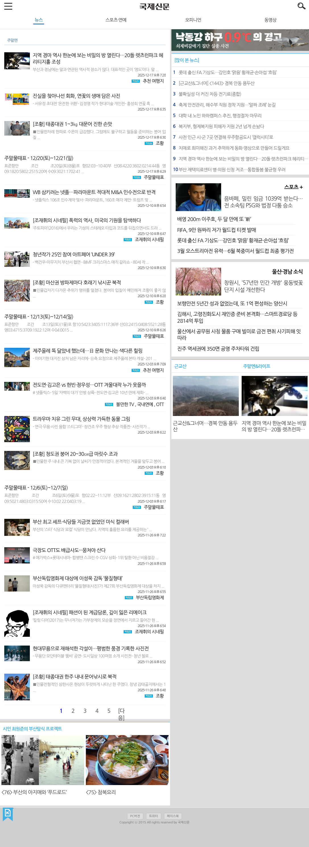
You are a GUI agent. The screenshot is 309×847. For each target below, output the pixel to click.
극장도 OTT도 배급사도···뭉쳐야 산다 (69, 550)
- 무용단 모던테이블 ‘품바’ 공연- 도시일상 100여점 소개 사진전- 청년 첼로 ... (92, 656)
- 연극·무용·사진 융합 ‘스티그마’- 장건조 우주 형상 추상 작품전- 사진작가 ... (91, 427)
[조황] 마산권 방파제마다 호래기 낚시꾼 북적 (77, 282)
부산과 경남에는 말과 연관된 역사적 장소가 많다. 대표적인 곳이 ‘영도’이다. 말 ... (95, 70)
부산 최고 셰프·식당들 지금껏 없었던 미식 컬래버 (81, 522)
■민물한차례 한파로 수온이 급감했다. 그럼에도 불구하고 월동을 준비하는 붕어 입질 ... (99, 135)
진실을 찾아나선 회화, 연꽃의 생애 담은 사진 (76, 96)
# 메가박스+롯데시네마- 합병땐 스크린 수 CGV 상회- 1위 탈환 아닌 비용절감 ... (95, 558)
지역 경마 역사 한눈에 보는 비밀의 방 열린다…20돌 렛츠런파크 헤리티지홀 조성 (98, 58)
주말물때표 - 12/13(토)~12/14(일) (38, 316)
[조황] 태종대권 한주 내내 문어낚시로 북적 (75, 676)
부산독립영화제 (150, 597)
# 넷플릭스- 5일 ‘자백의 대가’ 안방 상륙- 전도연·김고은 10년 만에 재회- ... (90, 393)
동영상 (270, 20)
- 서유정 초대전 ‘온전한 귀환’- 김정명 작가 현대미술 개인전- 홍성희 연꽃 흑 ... (93, 104)
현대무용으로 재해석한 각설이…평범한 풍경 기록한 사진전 (91, 648)
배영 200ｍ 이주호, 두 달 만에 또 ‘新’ (214, 219)
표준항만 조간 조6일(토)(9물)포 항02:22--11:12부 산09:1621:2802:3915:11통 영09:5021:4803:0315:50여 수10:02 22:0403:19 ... (85, 499)
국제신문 (8, 814)
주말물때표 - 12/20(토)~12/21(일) (38, 158)
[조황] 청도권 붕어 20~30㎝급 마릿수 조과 (75, 454)
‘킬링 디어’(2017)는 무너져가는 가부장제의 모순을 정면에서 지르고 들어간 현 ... (96, 621)
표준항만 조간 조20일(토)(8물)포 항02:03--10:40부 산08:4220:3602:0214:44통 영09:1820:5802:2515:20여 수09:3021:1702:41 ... (85, 169)
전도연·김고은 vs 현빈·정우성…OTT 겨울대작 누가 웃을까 (89, 385)
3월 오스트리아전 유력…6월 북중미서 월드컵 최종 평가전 (235, 251)
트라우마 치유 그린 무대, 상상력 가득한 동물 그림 (81, 419)
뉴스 (39, 20)
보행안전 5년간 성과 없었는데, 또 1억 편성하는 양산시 (232, 303)
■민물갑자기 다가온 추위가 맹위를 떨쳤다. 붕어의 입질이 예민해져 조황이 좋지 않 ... (99, 293)
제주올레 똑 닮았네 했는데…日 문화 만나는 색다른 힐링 (87, 350)
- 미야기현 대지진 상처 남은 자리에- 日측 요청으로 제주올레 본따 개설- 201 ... (94, 359)
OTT (160, 404)
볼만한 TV (125, 404)
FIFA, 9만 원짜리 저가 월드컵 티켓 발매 (216, 230)
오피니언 (193, 20)
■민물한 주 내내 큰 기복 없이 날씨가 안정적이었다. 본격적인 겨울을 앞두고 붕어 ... (98, 462)
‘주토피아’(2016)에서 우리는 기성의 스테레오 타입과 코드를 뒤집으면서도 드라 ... (97, 229)
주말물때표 (154, 177)
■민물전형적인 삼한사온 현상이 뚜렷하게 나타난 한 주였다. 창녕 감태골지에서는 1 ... (99, 687)
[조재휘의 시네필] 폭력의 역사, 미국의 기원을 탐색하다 (87, 220)
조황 (160, 143)
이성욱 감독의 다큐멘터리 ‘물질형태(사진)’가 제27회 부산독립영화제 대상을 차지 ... (98, 587)
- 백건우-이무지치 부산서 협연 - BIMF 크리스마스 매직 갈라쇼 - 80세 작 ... (91, 263)
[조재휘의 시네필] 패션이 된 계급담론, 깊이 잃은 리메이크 (89, 612)
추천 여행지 (153, 81)
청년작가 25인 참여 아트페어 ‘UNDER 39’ (74, 254)
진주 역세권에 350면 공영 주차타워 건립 (218, 348)
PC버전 (135, 816)
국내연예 (145, 404)
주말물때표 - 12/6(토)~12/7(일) (36, 487)
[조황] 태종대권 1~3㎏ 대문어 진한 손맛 (72, 124)
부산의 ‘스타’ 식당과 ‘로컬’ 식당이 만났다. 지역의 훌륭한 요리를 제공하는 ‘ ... (92, 530)
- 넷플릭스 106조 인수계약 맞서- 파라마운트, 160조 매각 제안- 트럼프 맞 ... (92, 200)
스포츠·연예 (115, 20)
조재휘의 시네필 (149, 239)
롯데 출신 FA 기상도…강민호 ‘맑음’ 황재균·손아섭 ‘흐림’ (233, 240)
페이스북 (173, 816)
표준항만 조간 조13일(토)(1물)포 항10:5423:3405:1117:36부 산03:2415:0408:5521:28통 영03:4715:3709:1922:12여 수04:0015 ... (85, 327)
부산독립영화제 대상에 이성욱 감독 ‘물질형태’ (77, 578)
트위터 (153, 816)
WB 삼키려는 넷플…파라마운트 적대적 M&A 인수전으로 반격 (94, 192)
